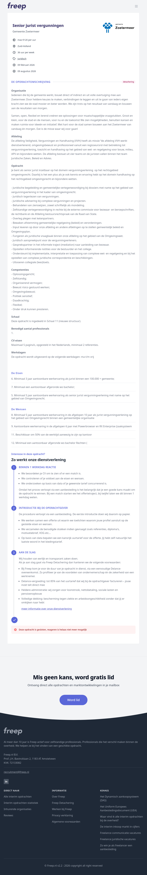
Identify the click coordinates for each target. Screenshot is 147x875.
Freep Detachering (63, 803)
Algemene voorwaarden (66, 821)
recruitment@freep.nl (16, 772)
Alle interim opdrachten (18, 796)
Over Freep (58, 796)
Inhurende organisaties (17, 809)
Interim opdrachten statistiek (21, 803)
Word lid (73, 700)
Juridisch (22, 58)
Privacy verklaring (62, 815)
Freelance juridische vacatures (118, 839)
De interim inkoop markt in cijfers (119, 826)
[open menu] (136, 6)
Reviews (8, 815)
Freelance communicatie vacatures (120, 833)
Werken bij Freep (62, 809)
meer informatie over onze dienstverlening (46, 608)
